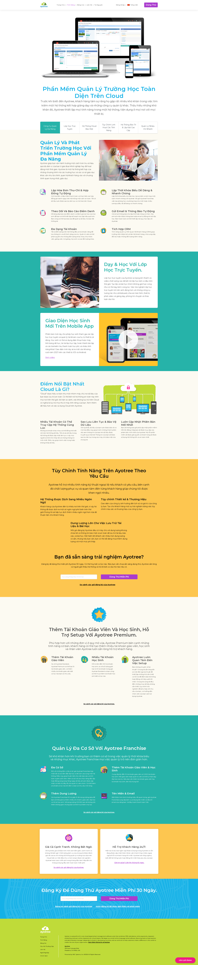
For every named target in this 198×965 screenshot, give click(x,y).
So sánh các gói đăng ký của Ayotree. (99, 704)
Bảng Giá (80, 5)
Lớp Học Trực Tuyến (70, 127)
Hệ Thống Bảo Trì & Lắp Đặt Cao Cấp (128, 128)
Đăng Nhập (120, 5)
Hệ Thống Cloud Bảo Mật (89, 127)
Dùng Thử (151, 5)
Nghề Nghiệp (44, 952)
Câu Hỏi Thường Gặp (47, 946)
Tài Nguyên (98, 5)
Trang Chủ (61, 5)
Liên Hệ (89, 5)
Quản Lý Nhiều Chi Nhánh (147, 127)
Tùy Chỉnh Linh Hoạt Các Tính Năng (108, 128)
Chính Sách (44, 956)
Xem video (50, 357)
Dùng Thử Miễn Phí (119, 577)
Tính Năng (71, 5)
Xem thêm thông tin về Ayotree (99, 942)
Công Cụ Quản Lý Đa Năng (50, 127)
